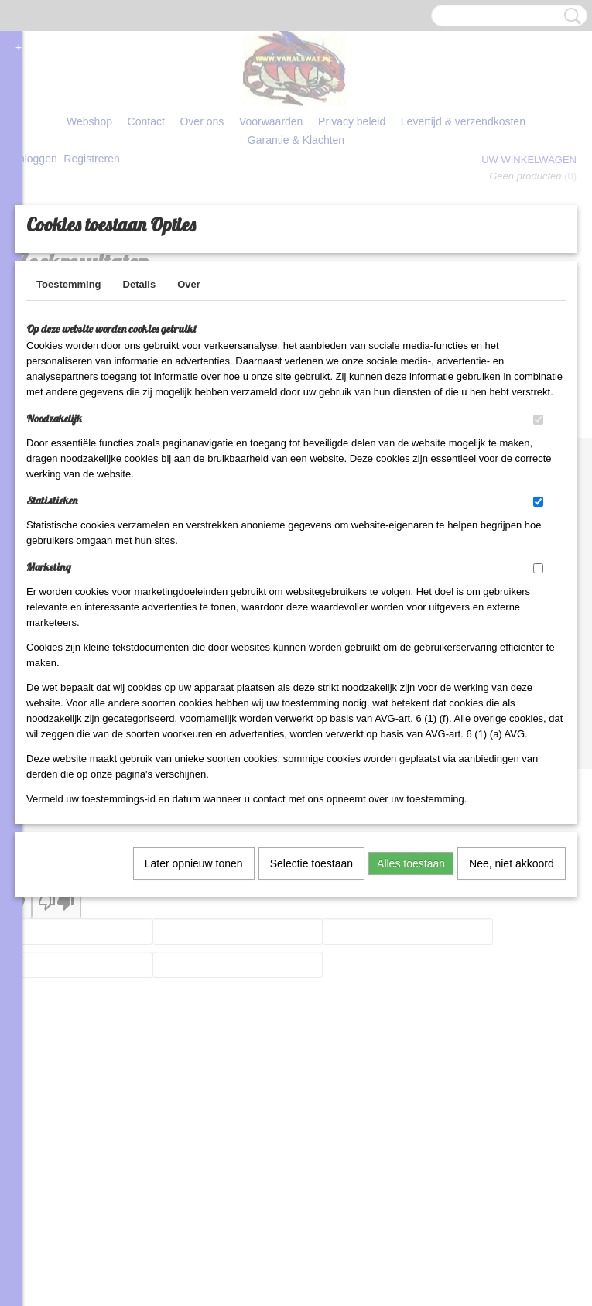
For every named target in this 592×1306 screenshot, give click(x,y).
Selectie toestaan (311, 988)
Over (188, 409)
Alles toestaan (411, 988)
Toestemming (68, 409)
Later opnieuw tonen (194, 988)
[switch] (538, 544)
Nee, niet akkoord (511, 988)
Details (139, 409)
